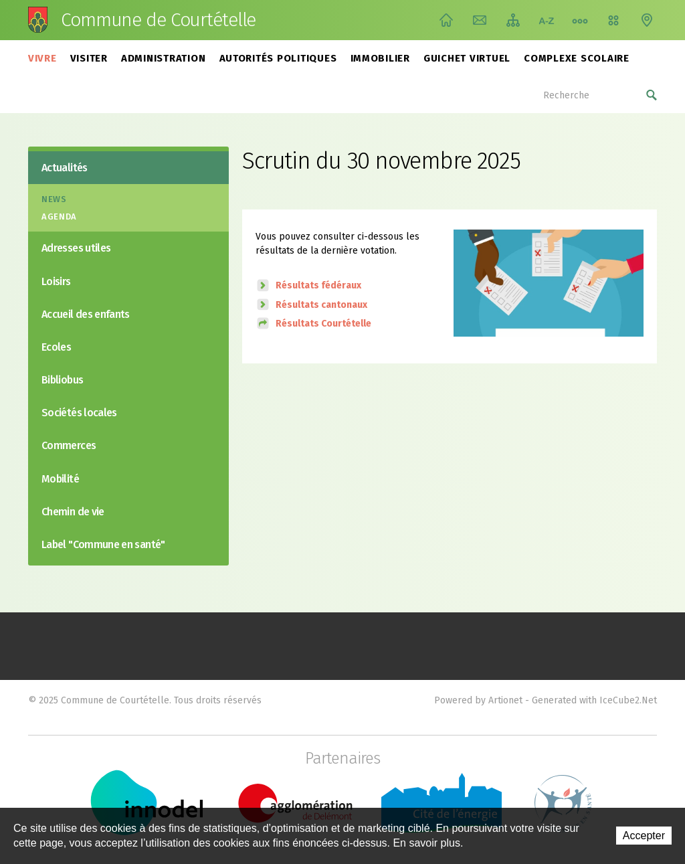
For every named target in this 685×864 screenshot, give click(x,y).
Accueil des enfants (85, 314)
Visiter (89, 58)
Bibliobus (62, 379)
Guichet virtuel (466, 58)
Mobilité (60, 478)
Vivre (42, 58)
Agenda (59, 216)
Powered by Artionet (478, 700)
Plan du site (513, 20)
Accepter (644, 835)
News (54, 199)
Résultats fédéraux (318, 285)
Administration (163, 58)
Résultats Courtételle (323, 323)
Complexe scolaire (576, 58)
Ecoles (56, 347)
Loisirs (56, 281)
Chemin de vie (580, 20)
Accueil (446, 20)
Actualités (64, 167)
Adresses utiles (75, 248)
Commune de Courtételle (158, 20)
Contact (480, 20)
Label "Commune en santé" (103, 544)
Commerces (68, 445)
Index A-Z (546, 20)
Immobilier (381, 58)
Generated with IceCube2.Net (594, 700)
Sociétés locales (79, 412)
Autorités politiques (278, 58)
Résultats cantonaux (321, 305)
